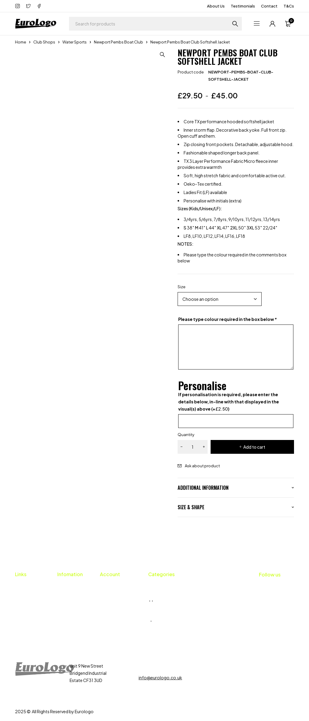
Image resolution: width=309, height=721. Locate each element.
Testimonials (243, 6)
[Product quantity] (193, 447)
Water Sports (74, 42)
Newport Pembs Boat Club (118, 42)
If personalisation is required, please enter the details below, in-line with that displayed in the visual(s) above (228, 401)
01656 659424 (159, 665)
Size (181, 286)
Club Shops (44, 42)
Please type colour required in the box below (227, 319)
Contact (269, 6)
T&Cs (289, 6)
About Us (216, 6)
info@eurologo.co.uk (160, 677)
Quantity (186, 434)
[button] (163, 55)
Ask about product (202, 465)
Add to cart (254, 447)
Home (20, 42)
